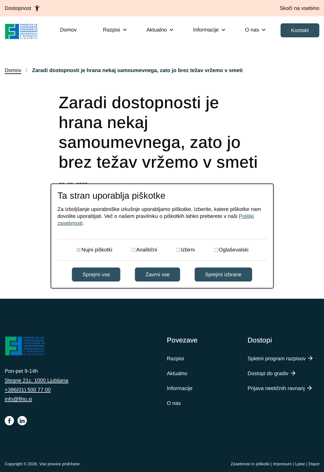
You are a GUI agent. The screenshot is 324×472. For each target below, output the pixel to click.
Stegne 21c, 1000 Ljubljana (36, 380)
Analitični (146, 250)
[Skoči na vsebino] (299, 8)
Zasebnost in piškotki (250, 463)
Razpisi (175, 358)
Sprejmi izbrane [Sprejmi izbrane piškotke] (223, 274)
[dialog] (162, 236)
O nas (174, 403)
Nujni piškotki (96, 250)
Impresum (282, 463)
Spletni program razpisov (277, 358)
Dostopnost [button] (23, 8)
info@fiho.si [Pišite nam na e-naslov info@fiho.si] (18, 399)
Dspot (314, 463)
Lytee (300, 463)
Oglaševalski (233, 250)
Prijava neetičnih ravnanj (276, 388)
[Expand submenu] (124, 29)
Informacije (179, 388)
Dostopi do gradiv (268, 373)
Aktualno (177, 373)
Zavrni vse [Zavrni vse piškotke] (158, 274)
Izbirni (188, 250)
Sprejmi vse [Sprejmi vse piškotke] (96, 274)
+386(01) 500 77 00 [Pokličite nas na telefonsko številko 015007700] (28, 390)
